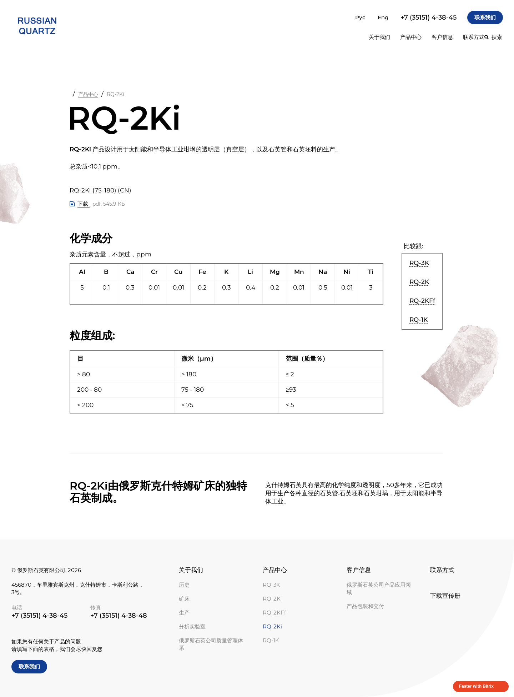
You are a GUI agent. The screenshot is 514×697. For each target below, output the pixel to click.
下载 (83, 203)
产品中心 (411, 37)
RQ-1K (271, 640)
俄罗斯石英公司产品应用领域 (379, 588)
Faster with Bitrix (476, 686)
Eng (383, 17)
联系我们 (485, 17)
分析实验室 (192, 626)
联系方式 (473, 37)
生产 (184, 612)
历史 (184, 584)
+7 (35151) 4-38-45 (428, 17)
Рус (360, 17)
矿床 (184, 598)
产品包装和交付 (365, 606)
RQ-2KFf (274, 612)
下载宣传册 (445, 595)
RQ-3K (271, 584)
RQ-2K (272, 598)
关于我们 (191, 569)
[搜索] (493, 37)
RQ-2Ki (272, 626)
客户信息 (359, 569)
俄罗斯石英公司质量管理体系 (211, 644)
